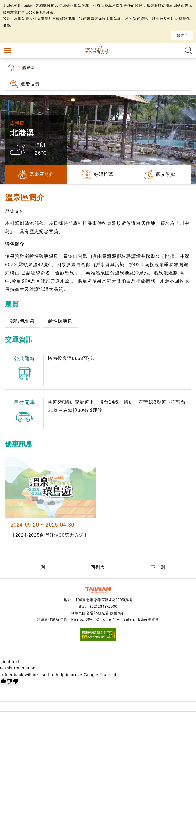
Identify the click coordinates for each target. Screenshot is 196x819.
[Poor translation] (12, 682)
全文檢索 (188, 50)
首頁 (11, 68)
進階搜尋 (30, 84)
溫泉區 (28, 68)
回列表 (98, 567)
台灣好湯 (98, 50)
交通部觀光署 (98, 590)
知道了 (182, 35)
